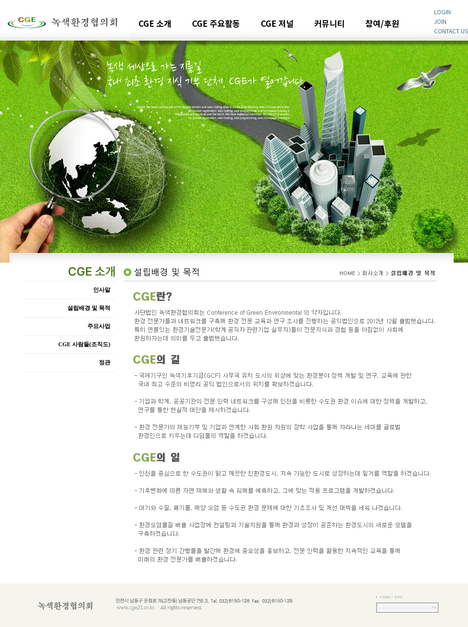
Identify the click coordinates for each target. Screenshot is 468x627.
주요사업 (98, 326)
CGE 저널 (277, 24)
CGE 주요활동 (216, 24)
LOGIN (442, 12)
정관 (104, 362)
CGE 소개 (154, 24)
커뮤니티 (329, 24)
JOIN (440, 21)
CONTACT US (451, 31)
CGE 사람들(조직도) (84, 344)
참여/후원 (382, 24)
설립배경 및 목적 (88, 308)
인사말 (101, 290)
